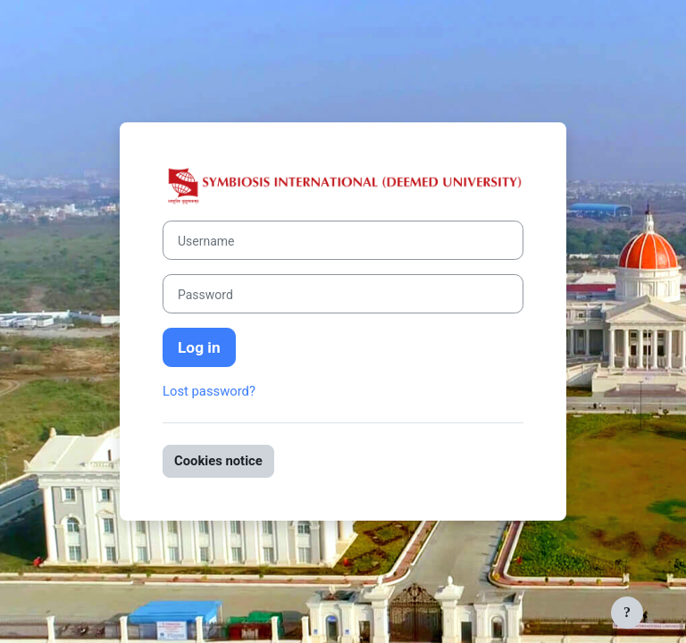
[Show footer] (627, 613)
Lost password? (209, 391)
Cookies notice (218, 461)
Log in (199, 347)
